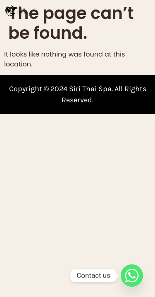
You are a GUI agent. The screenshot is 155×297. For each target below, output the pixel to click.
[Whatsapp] (132, 275)
